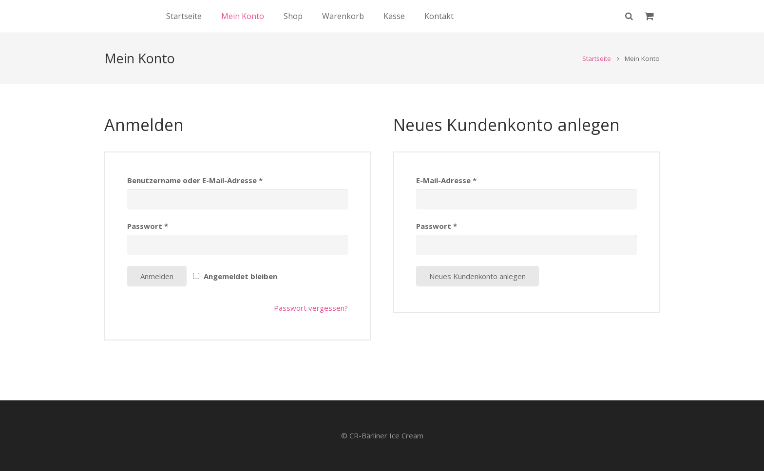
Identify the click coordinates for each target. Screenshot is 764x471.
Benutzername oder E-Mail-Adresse (195, 196)
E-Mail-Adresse (446, 196)
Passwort (147, 242)
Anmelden (156, 292)
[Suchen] (629, 24)
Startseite (596, 74)
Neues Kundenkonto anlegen (477, 292)
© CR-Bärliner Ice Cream (382, 435)
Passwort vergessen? (311, 324)
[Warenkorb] (649, 24)
